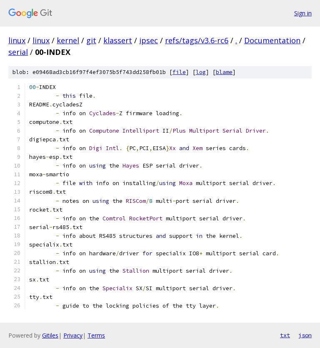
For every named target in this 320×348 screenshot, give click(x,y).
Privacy (72, 335)
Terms (96, 335)
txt (285, 335)
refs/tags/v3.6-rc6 (196, 40)
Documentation (272, 40)
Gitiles (50, 335)
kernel (68, 40)
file (179, 72)
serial (18, 52)
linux (16, 40)
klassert (117, 40)
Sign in (303, 13)
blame (224, 72)
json (305, 335)
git (91, 40)
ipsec (148, 40)
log (201, 72)
